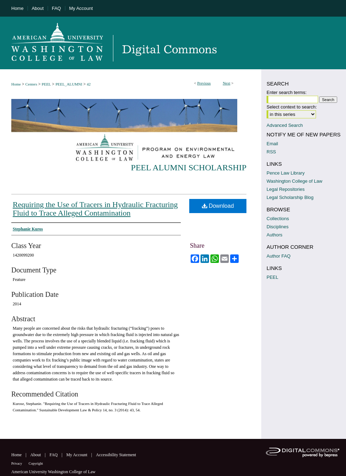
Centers (31, 84)
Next (226, 83)
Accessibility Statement (116, 454)
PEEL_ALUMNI (68, 84)
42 (89, 84)
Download (218, 206)
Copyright (36, 463)
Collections (278, 218)
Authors (274, 234)
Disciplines (277, 226)
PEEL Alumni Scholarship (188, 167)
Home (16, 84)
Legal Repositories (286, 189)
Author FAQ (279, 256)
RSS (271, 151)
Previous (204, 83)
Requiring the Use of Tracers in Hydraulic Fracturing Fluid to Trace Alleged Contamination (95, 208)
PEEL (46, 84)
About (36, 454)
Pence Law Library (286, 173)
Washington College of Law (294, 181)
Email (272, 143)
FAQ (54, 454)
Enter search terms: (286, 92)
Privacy (17, 463)
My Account (77, 454)
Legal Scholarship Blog (290, 197)
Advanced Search (285, 125)
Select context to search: (292, 107)
